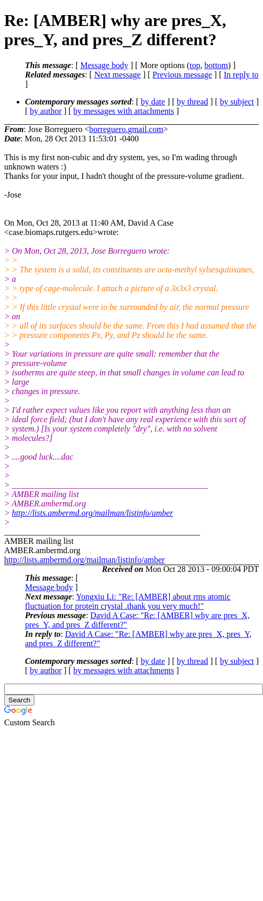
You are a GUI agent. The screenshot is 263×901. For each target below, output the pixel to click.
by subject (237, 101)
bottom (216, 65)
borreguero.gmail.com (126, 129)
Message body (104, 65)
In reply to (241, 74)
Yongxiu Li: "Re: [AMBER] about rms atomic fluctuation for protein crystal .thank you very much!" (128, 601)
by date (153, 101)
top (195, 65)
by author (45, 111)
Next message (117, 74)
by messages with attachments (123, 111)
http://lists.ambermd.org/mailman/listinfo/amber (92, 512)
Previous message (182, 74)
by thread (192, 101)
